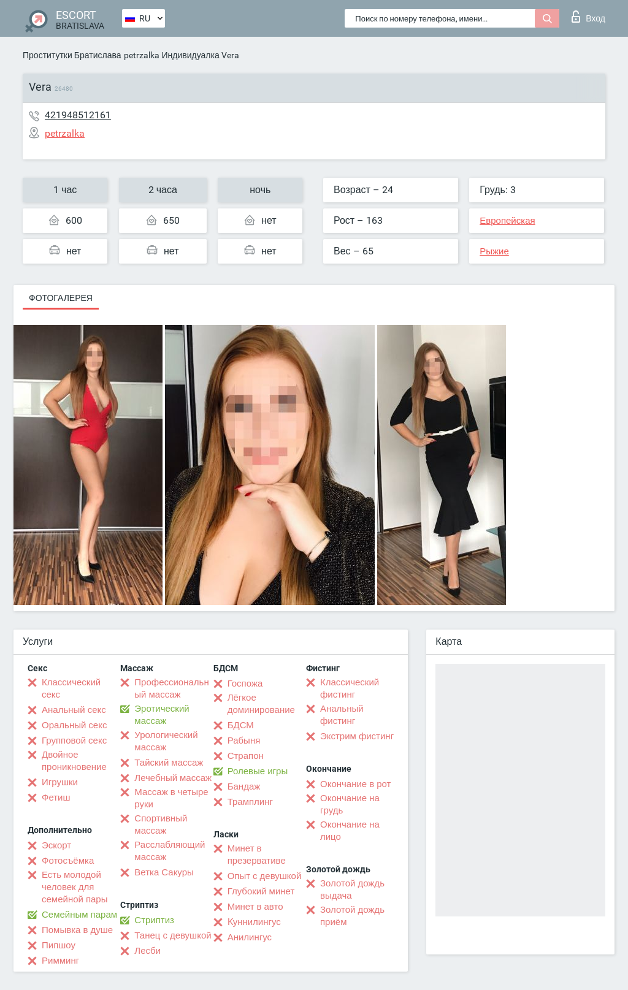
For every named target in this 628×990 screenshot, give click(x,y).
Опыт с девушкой (265, 875)
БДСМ (241, 725)
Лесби (147, 950)
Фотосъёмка (68, 860)
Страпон (246, 755)
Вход (588, 16)
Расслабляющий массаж (169, 850)
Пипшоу (58, 945)
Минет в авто (255, 906)
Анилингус (250, 937)
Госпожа (245, 683)
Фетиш (56, 797)
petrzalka (141, 55)
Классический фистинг (349, 688)
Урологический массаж (165, 741)
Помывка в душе (77, 929)
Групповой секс (74, 740)
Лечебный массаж (173, 777)
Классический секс (71, 688)
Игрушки (60, 782)
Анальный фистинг (342, 714)
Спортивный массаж (160, 824)
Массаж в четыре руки (171, 798)
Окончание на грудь (350, 804)
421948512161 (78, 115)
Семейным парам (79, 914)
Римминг (60, 960)
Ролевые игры (258, 771)
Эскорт (56, 845)
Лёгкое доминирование (261, 703)
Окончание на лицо (350, 830)
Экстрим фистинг (357, 736)
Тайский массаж (168, 762)
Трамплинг (250, 801)
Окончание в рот (355, 784)
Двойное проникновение (74, 760)
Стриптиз (154, 920)
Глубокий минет (261, 891)
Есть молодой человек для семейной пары (74, 887)
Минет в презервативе (257, 854)
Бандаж (244, 786)
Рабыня (244, 740)
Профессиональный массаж (171, 688)
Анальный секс (74, 709)
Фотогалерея (61, 298)
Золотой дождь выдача (352, 889)
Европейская (507, 220)
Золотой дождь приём (352, 915)
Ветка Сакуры (163, 872)
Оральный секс (74, 725)
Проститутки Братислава (72, 55)
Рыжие (494, 251)
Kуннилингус (254, 921)
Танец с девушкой (172, 935)
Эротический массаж (161, 714)
